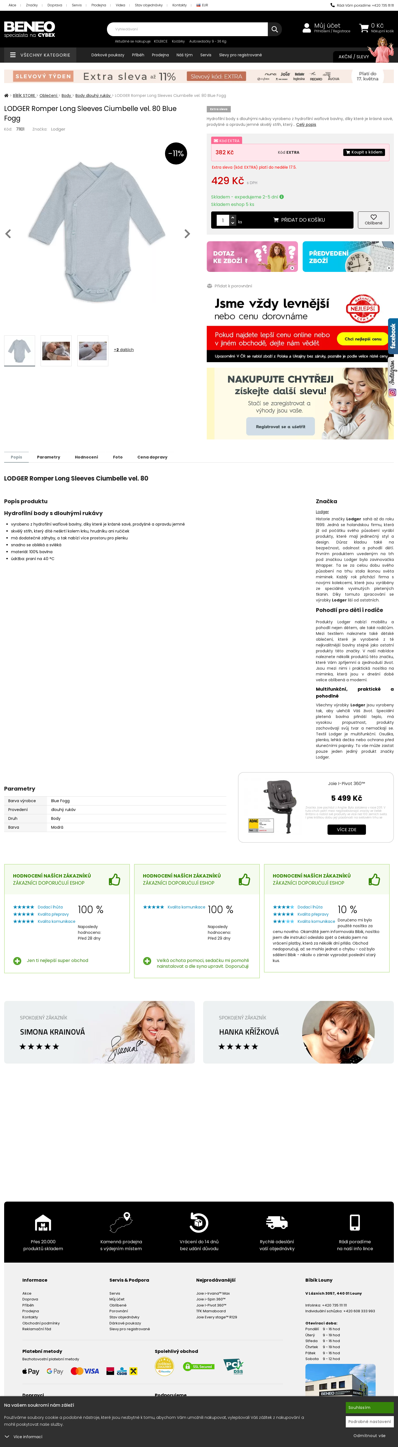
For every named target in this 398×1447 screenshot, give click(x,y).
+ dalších (124, 350)
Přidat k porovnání (229, 286)
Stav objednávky (149, 5)
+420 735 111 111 (334, 1305)
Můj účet (327, 25)
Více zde (347, 829)
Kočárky (178, 41)
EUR (202, 5)
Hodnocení (89, 457)
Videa (120, 5)
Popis (17, 457)
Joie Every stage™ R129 (216, 1316)
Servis (77, 5)
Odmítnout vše (370, 1435)
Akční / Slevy (361, 57)
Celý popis (306, 124)
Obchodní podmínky (41, 1323)
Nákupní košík (382, 31)
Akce (12, 5)
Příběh (138, 55)
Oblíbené (118, 1305)
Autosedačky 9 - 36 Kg (207, 41)
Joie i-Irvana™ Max (213, 1293)
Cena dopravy (157, 457)
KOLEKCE (160, 41)
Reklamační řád (36, 1328)
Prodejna (98, 5)
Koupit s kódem (363, 152)
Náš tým (185, 55)
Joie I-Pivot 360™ (346, 783)
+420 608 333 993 (359, 1310)
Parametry (50, 457)
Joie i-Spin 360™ (211, 1299)
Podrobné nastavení (370, 1421)
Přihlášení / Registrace (332, 31)
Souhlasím (360, 1407)
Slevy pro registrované (240, 55)
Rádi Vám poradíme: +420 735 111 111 (362, 5)
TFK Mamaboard (211, 1310)
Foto (121, 457)
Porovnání (118, 1310)
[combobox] (194, 29)
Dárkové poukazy (107, 55)
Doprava (55, 5)
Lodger (58, 129)
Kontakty (179, 5)
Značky (32, 5)
